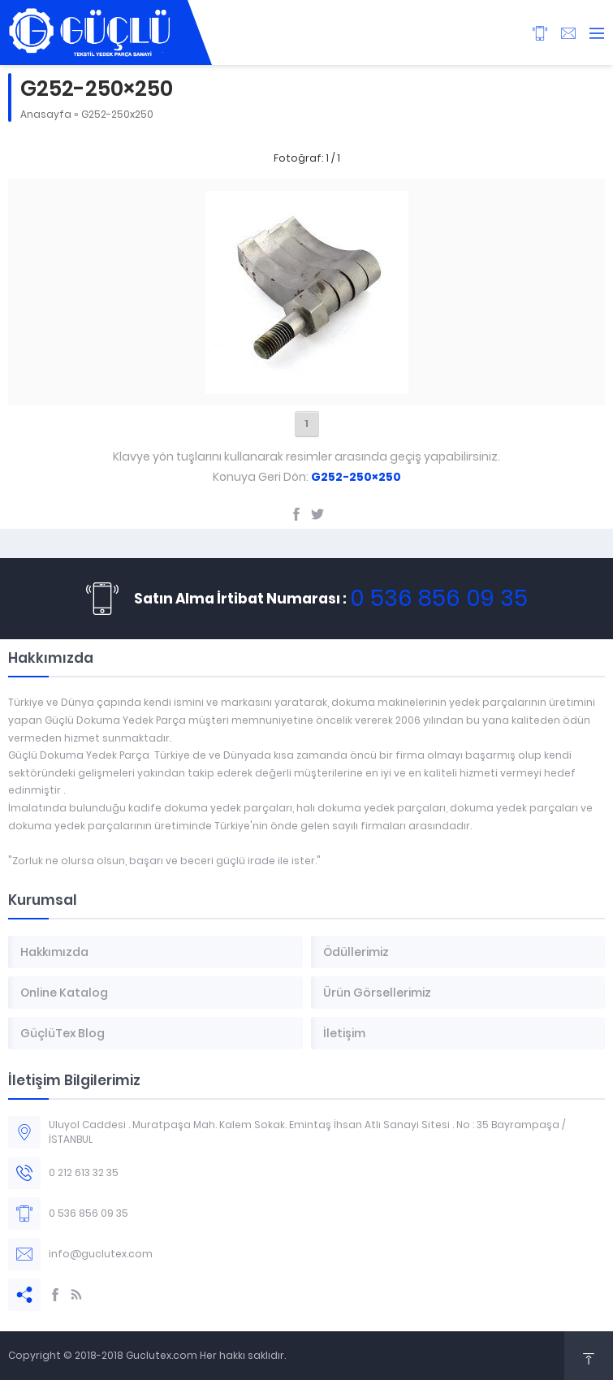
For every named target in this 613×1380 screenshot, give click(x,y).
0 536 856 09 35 (439, 598)
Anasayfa (45, 114)
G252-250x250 (117, 114)
